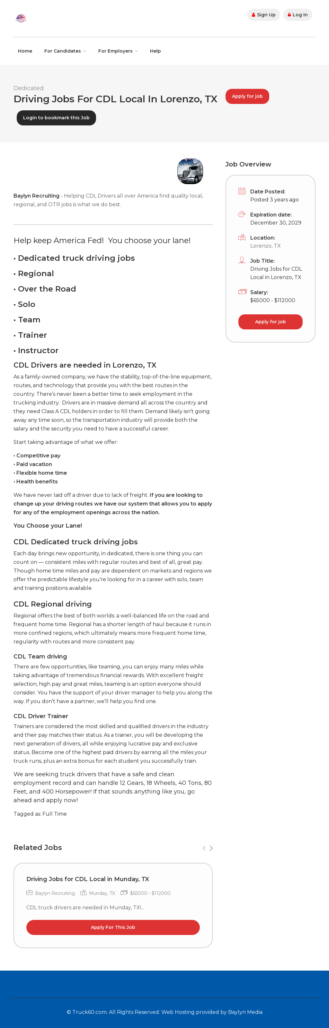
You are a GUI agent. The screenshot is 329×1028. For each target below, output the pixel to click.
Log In (298, 15)
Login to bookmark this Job (56, 118)
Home (25, 51)
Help (155, 51)
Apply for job (247, 96)
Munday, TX (102, 893)
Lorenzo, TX (265, 246)
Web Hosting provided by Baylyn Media (211, 1012)
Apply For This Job (113, 927)
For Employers (115, 51)
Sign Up (264, 15)
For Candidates (62, 51)
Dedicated (28, 88)
